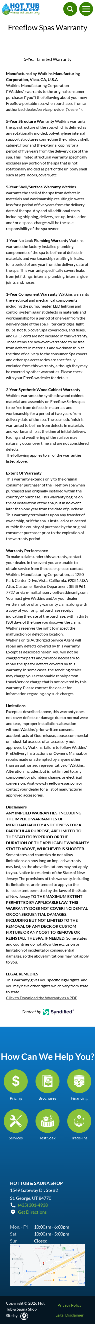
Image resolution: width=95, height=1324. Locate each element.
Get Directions (32, 1212)
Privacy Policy (70, 1305)
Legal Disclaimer (70, 1315)
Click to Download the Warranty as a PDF (41, 997)
